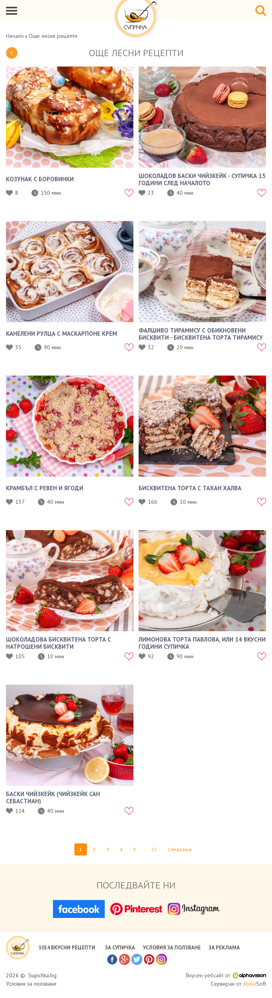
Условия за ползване (31, 983)
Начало (15, 35)
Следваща (180, 849)
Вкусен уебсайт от (226, 975)
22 (154, 849)
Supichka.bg (42, 975)
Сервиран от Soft (238, 984)
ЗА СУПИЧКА (120, 947)
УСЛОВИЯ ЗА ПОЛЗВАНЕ (172, 947)
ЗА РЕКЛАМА (224, 947)
